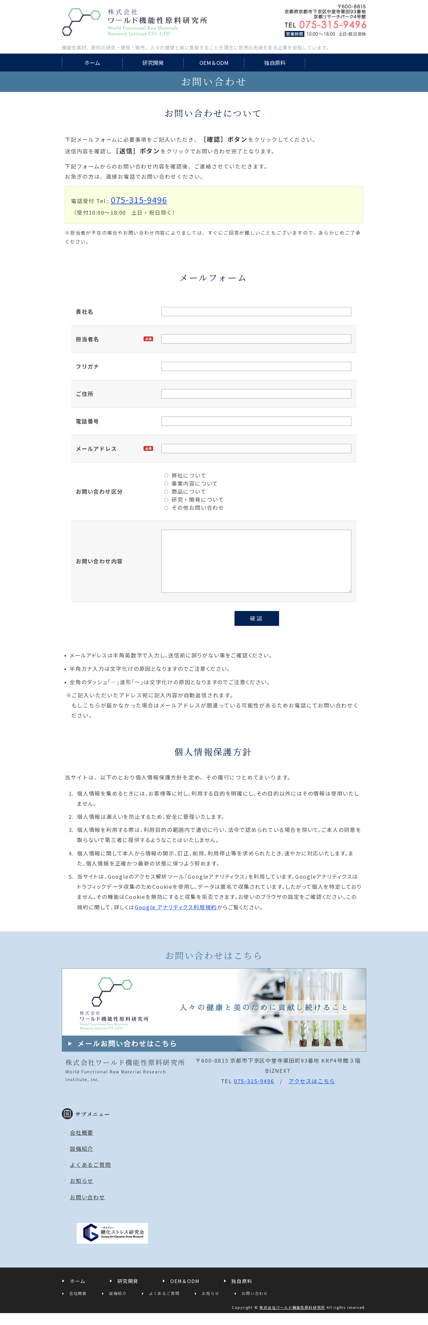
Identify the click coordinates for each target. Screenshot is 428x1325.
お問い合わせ (87, 1209)
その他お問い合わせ (194, 507)
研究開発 (153, 62)
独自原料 (275, 62)
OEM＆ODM (214, 62)
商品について (185, 491)
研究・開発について (194, 499)
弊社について (185, 475)
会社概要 (81, 1144)
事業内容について (191, 483)
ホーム (92, 62)
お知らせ (81, 1192)
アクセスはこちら (312, 1093)
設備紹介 (81, 1160)
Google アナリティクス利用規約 (176, 919)
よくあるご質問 (90, 1176)
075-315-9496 (139, 199)
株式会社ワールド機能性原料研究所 (134, 22)
